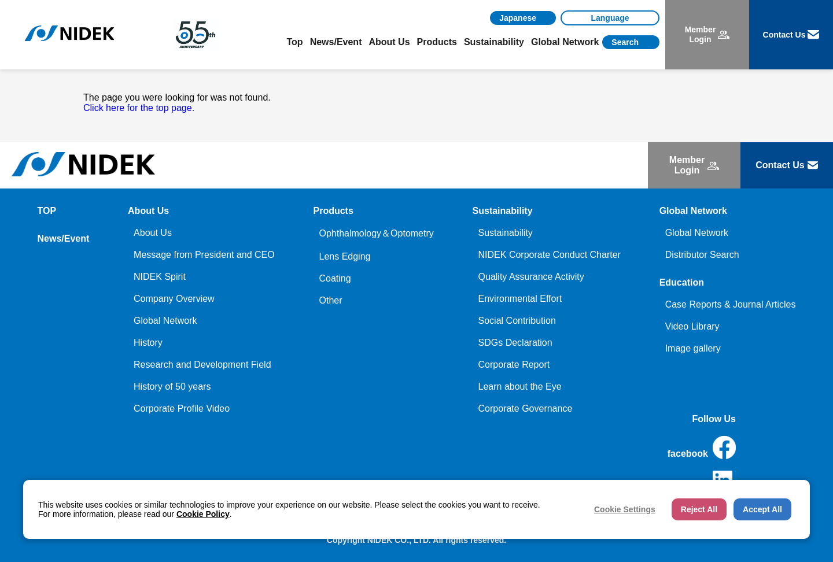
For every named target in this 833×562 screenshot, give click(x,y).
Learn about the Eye (520, 386)
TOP (47, 211)
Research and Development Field (202, 364)
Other (330, 300)
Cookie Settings (624, 509)
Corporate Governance (525, 408)
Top (295, 42)
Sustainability (505, 233)
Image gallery (693, 348)
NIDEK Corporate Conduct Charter (549, 255)
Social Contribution (517, 321)
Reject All (699, 509)
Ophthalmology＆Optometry (376, 233)
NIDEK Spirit (160, 277)
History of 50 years (172, 386)
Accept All (762, 509)
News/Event (336, 42)
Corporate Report (514, 364)
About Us (153, 233)
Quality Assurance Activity (531, 277)
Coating (335, 278)
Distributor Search (702, 255)
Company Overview (174, 299)
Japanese (517, 18)
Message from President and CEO (204, 255)
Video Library (692, 326)
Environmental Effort (520, 299)
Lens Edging (344, 256)
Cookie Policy (203, 514)
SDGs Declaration (515, 342)
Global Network (165, 321)
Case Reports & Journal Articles (730, 304)
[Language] (610, 17)
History (148, 342)
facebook (702, 447)
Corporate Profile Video (182, 408)
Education (681, 282)
